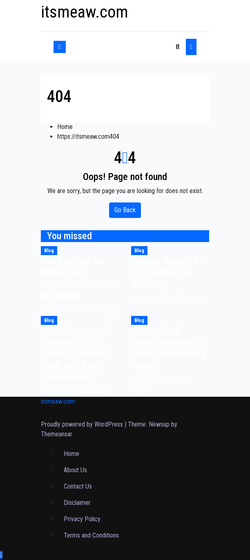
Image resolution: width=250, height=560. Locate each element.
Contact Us (78, 486)
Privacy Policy (82, 519)
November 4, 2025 (160, 298)
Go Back (125, 210)
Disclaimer (77, 503)
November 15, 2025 (71, 310)
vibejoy (108, 310)
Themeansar (56, 434)
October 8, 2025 (66, 392)
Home (65, 127)
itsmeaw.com (84, 12)
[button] (177, 47)
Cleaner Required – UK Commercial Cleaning (168, 272)
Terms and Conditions (91, 535)
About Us (75, 470)
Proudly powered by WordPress (83, 424)
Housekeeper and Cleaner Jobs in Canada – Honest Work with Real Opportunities (75, 354)
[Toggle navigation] (121, 47)
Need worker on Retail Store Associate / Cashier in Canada (79, 278)
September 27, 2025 (162, 380)
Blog (49, 250)
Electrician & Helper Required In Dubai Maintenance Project (168, 348)
